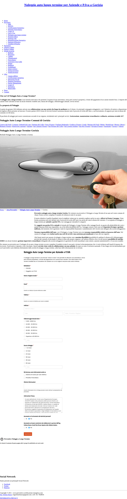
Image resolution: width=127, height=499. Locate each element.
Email (28, 284)
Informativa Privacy (29, 396)
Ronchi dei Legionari (19, 126)
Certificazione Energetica (16, 28)
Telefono (29, 295)
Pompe (10, 63)
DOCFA (10, 26)
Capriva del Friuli (5, 124)
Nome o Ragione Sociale (33, 276)
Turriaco (114, 126)
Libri (5, 74)
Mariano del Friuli (93, 124)
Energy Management (14, 83)
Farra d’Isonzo (49, 124)
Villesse (121, 126)
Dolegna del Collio (38, 124)
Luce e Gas (11, 33)
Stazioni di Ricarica (14, 42)
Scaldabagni (12, 67)
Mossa (122, 124)
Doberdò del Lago (25, 124)
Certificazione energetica (16, 78)
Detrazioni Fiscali (13, 79)
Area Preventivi (11, 210)
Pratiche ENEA (13, 37)
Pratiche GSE (12, 38)
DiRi (9, 24)
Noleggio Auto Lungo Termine (30, 210)
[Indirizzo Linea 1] (63, 308)
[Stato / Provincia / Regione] (83, 313)
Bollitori (10, 53)
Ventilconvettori (13, 72)
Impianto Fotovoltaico (15, 29)
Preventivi (7, 22)
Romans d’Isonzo (5, 126)
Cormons (15, 124)
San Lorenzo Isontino (71, 126)
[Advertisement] (63, 13)
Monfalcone (109, 124)
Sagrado (29, 126)
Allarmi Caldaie (9, 47)
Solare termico (12, 69)
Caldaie (10, 56)
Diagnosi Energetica (14, 81)
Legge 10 (11, 31)
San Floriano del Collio (55, 126)
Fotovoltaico (12, 60)
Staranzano (107, 126)
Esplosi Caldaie (9, 49)
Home (6, 21)
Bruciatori (11, 54)
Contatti (6, 92)
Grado (84, 124)
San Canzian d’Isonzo (40, 126)
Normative (7, 46)
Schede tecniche (9, 51)
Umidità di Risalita (14, 44)
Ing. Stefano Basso (6, 495)
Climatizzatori (12, 58)
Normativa (11, 87)
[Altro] (44, 340)
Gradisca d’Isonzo (75, 124)
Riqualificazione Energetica (17, 40)
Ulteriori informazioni (29, 382)
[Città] (43, 313)
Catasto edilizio (13, 76)
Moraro (116, 124)
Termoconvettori (13, 70)
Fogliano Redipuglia (62, 124)
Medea (102, 124)
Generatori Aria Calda (15, 62)
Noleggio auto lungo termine (17, 35)
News (6, 90)
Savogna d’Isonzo (97, 126)
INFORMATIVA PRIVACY (9, 498)
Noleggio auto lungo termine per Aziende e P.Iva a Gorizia (63, 5)
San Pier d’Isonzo (84, 126)
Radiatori (11, 65)
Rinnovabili (11, 88)
